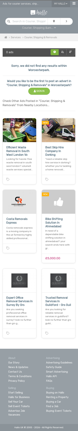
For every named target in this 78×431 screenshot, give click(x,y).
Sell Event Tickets (19, 406)
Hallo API (51, 376)
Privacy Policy (16, 380)
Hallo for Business (19, 397)
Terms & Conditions (20, 376)
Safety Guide (54, 367)
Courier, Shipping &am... (39, 27)
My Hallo (60, 3)
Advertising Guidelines (59, 362)
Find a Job (52, 406)
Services (16, 37)
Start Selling (15, 392)
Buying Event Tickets (59, 410)
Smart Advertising (57, 371)
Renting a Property (57, 397)
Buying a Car (53, 401)
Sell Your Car (15, 401)
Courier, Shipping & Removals (40, 37)
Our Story (14, 362)
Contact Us (15, 371)
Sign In (39, 91)
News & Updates (18, 367)
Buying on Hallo (55, 392)
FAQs (49, 380)
